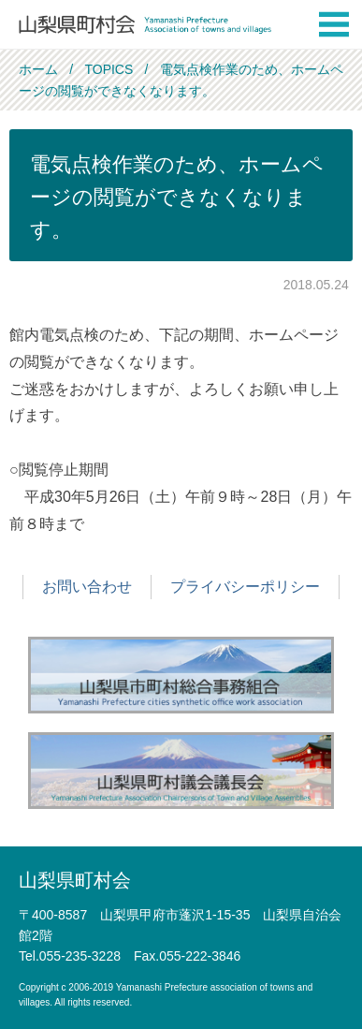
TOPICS (108, 69)
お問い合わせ (87, 587)
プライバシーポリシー (245, 587)
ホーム (38, 69)
